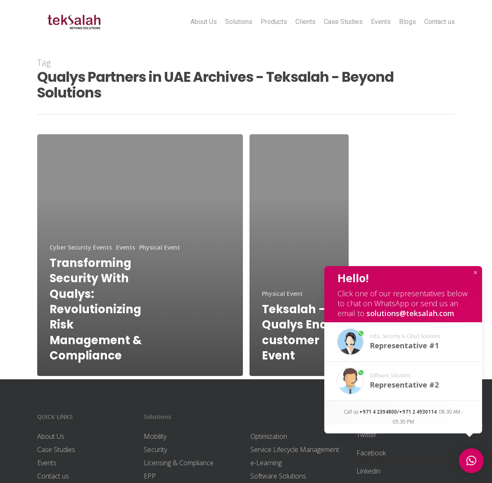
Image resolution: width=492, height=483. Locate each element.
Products (274, 22)
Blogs (407, 22)
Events (381, 22)
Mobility (155, 436)
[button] (403, 342)
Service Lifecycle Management (294, 449)
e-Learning (266, 462)
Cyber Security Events (81, 247)
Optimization (268, 436)
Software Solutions (278, 476)
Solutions (238, 22)
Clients (305, 22)
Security (155, 449)
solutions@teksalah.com (410, 313)
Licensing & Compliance (179, 462)
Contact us (439, 22)
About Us (203, 22)
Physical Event (159, 247)
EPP (150, 476)
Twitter (367, 434)
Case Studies (343, 22)
